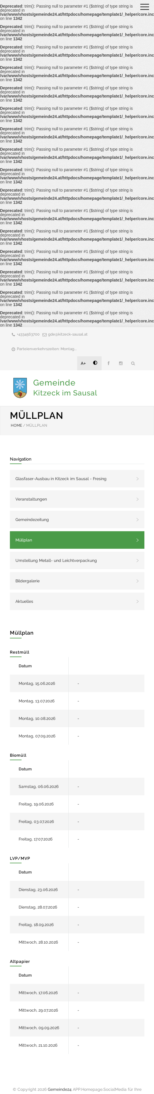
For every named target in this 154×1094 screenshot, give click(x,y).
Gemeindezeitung (32, 519)
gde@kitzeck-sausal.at (68, 334)
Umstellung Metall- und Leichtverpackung (56, 560)
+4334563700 (28, 334)
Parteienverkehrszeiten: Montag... (47, 349)
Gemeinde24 (60, 1089)
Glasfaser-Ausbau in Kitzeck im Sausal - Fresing (61, 478)
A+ (83, 363)
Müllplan (23, 540)
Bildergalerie (27, 581)
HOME (16, 425)
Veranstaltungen (31, 499)
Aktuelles (24, 601)
